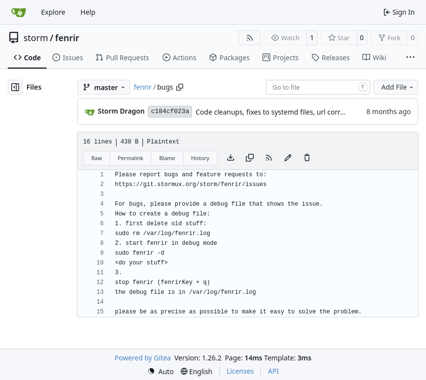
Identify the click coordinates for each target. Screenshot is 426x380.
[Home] (18, 12)
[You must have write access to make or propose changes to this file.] (307, 158)
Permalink (130, 158)
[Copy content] (250, 158)
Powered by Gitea (143, 357)
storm (36, 38)
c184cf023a (170, 111)
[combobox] (318, 87)
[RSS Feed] (249, 37)
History (200, 158)
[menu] (160, 371)
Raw (96, 158)
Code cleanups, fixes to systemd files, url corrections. (280, 112)
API (273, 371)
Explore (53, 12)
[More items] (410, 58)
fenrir (67, 38)
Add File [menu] (398, 87)
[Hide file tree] (15, 87)
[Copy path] (179, 87)
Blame (167, 158)
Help (87, 12)
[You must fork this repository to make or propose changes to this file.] (288, 158)
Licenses (240, 371)
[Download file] (230, 158)
